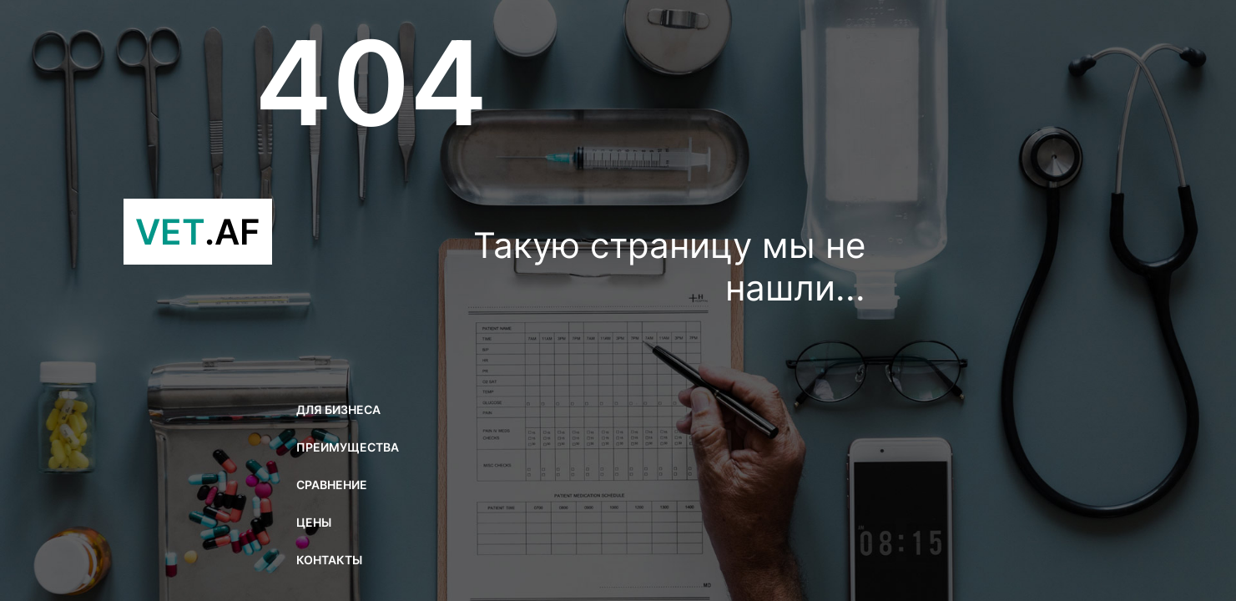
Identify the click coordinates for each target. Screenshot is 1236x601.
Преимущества (347, 447)
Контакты (329, 560)
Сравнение (331, 484)
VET (197, 231)
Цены (313, 522)
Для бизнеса (338, 409)
